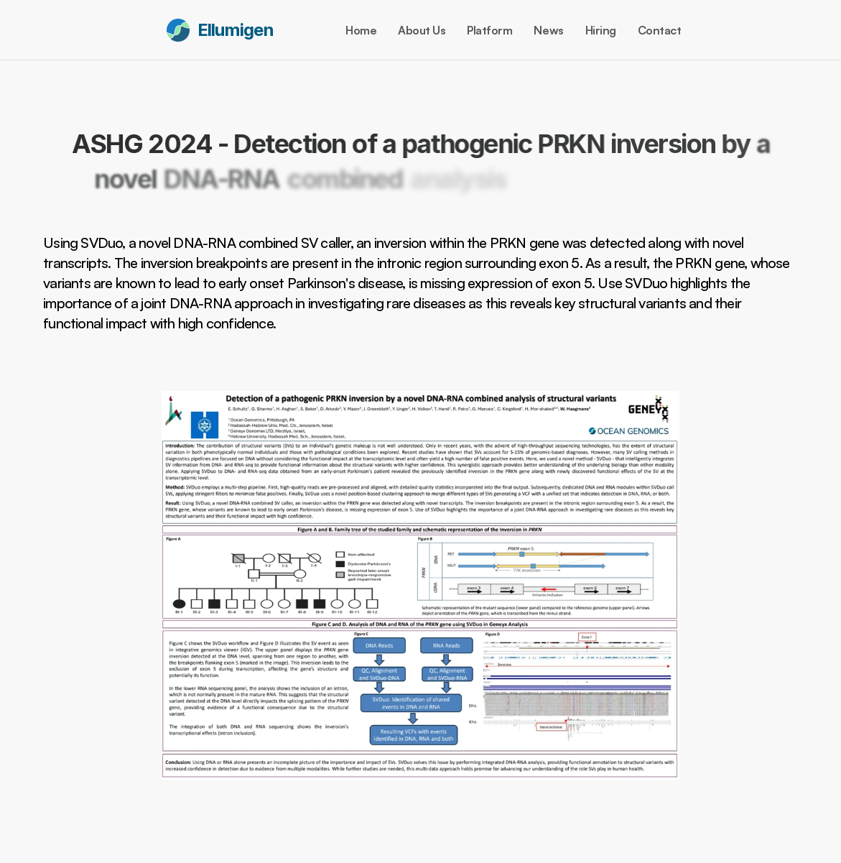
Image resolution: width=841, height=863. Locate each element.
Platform (489, 30)
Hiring (600, 30)
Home (360, 30)
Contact (660, 30)
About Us (421, 30)
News (548, 30)
